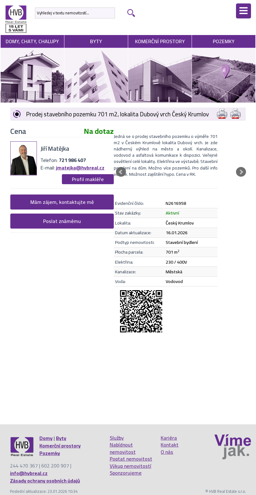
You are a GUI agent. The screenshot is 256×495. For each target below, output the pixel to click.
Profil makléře (88, 179)
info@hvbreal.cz (29, 473)
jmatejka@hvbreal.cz (80, 167)
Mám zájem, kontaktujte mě (62, 202)
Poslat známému (62, 221)
